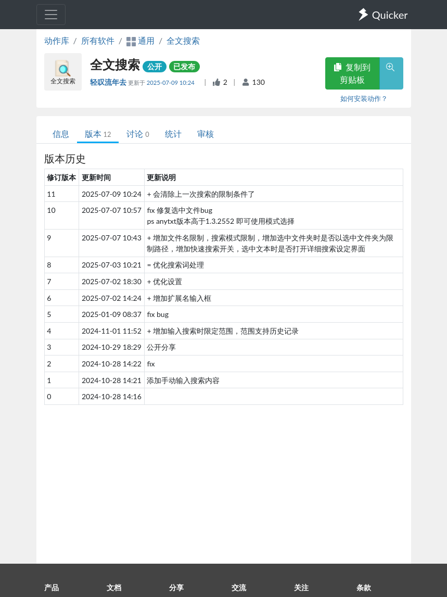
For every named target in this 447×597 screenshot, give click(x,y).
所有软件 (97, 40)
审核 (205, 133)
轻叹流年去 (109, 82)
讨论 (137, 133)
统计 (173, 133)
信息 (61, 133)
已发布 (184, 66)
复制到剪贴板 (352, 73)
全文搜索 (183, 40)
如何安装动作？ (364, 98)
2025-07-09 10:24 (171, 82)
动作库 (56, 40)
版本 (98, 133)
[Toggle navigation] (51, 14)
